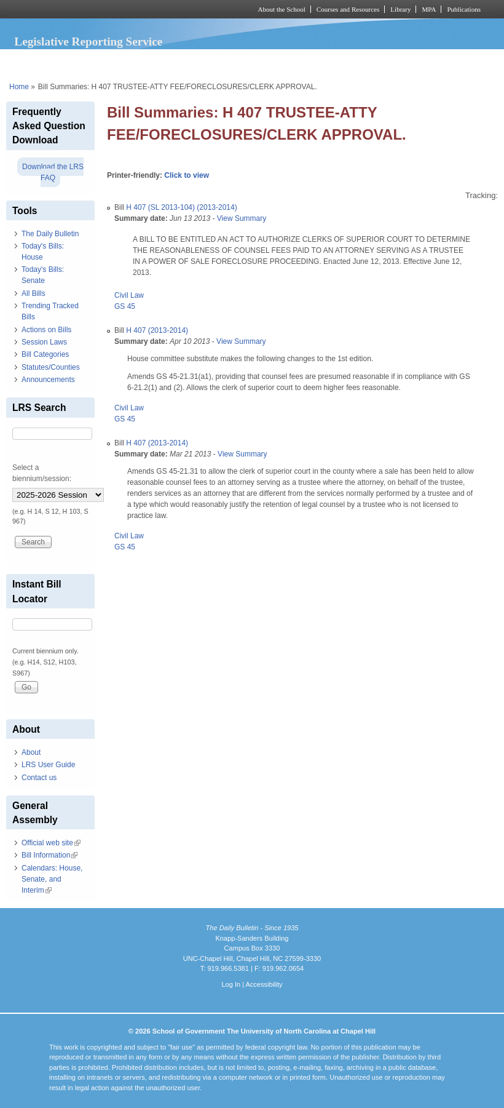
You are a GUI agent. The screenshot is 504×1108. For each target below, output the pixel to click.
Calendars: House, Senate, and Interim (52, 879)
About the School (281, 9)
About (31, 752)
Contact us (39, 777)
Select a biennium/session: (41, 473)
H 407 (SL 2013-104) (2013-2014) (181, 207)
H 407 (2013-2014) (157, 330)
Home (19, 86)
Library (400, 9)
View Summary (241, 218)
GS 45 (124, 306)
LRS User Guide (48, 764)
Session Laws (44, 342)
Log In (230, 984)
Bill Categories (45, 354)
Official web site (51, 843)
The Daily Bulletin (50, 233)
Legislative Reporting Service (88, 41)
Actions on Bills (46, 329)
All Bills (33, 293)
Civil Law (129, 295)
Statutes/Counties (51, 367)
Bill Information (49, 855)
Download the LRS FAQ (53, 172)
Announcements (48, 379)
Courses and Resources (348, 9)
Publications (464, 9)
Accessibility (263, 984)
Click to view (186, 175)
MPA (429, 9)
